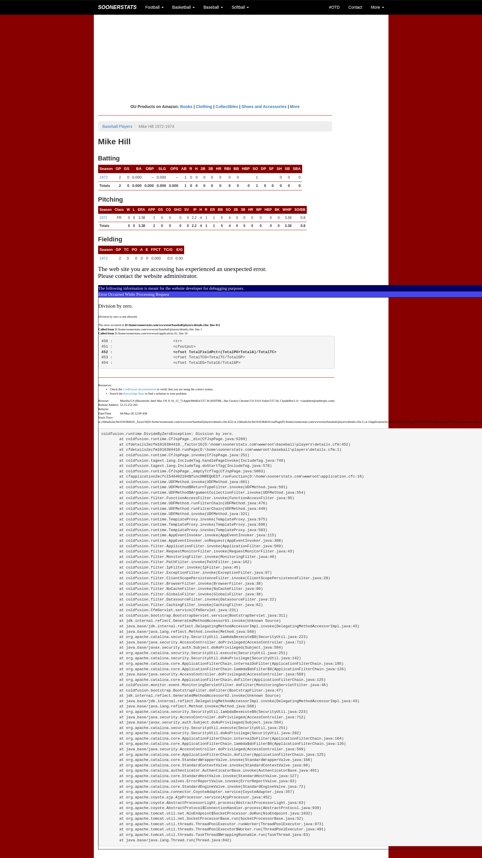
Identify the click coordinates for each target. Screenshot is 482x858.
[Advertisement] (241, 59)
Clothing (204, 106)
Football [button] (154, 7)
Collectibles (227, 106)
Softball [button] (240, 7)
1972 (104, 177)
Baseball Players (117, 126)
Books (186, 106)
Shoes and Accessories (264, 106)
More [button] (377, 7)
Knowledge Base (133, 393)
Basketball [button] (183, 7)
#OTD (334, 7)
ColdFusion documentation (139, 389)
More (295, 106)
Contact (355, 7)
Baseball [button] (213, 7)
